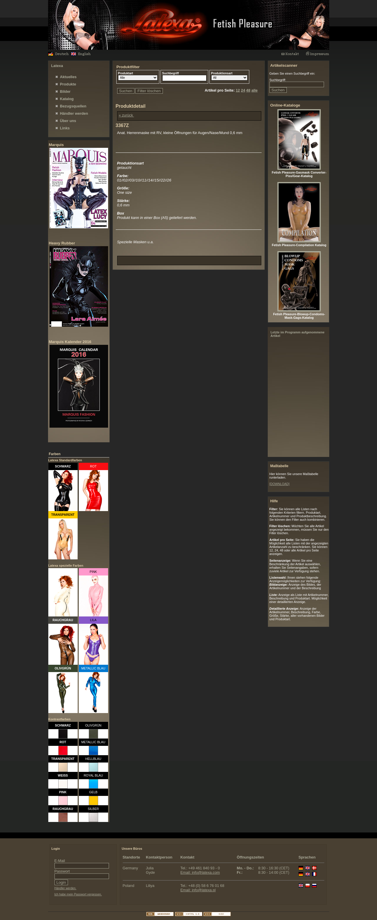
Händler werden (74, 113)
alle (254, 90)
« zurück (126, 115)
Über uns (68, 121)
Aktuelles (68, 77)
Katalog (67, 99)
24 (243, 90)
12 (238, 90)
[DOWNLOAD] (279, 484)
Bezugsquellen (73, 106)
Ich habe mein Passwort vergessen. (78, 894)
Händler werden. (65, 888)
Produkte (68, 84)
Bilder (65, 91)
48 (248, 90)
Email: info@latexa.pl (198, 890)
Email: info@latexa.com (200, 872)
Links (65, 128)
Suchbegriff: (277, 80)
